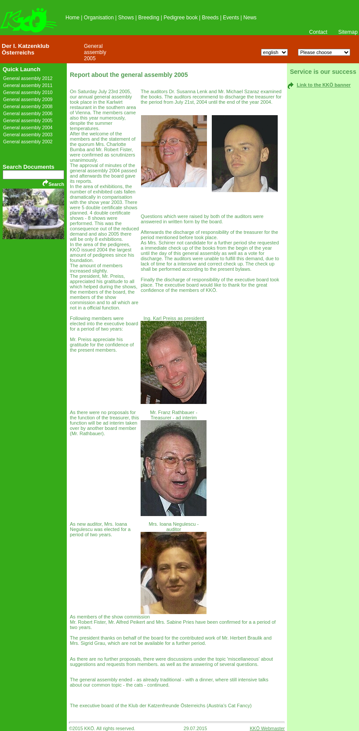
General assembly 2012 (28, 78)
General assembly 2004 (28, 127)
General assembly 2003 (28, 134)
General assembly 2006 (28, 113)
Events (231, 18)
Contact (318, 32)
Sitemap (348, 32)
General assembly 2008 (28, 106)
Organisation (99, 18)
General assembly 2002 (28, 141)
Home (72, 18)
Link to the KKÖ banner (324, 84)
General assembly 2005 (95, 52)
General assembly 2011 (28, 85)
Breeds (210, 18)
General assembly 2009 (28, 99)
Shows (126, 18)
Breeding (148, 18)
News (250, 18)
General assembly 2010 (28, 92)
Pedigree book (180, 18)
